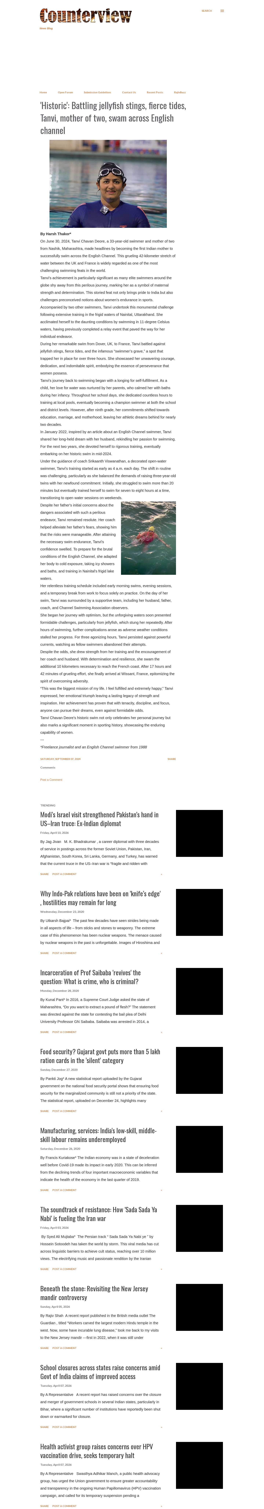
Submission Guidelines (97, 92)
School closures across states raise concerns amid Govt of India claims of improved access (100, 1371)
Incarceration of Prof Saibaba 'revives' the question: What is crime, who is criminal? (90, 976)
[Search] (207, 11)
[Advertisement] (132, 60)
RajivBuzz (180, 92)
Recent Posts (155, 92)
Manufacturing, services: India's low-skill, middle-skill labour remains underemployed (98, 1134)
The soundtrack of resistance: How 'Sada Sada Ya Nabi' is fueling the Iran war (98, 1213)
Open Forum (65, 92)
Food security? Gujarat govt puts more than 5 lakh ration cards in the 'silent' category (100, 1055)
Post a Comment (51, 779)
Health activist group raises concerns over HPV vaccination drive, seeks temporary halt (96, 1450)
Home (43, 92)
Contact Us (129, 92)
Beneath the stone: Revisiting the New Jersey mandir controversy (94, 1292)
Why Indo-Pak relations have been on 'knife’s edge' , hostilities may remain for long (100, 897)
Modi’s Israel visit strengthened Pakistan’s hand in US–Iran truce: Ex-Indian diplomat (99, 818)
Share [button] (172, 758)
